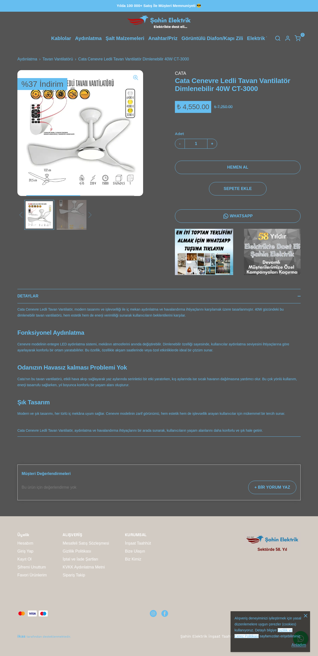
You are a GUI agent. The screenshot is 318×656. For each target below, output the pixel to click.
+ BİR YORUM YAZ (272, 487)
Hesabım (25, 543)
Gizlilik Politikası (77, 551)
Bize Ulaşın (135, 551)
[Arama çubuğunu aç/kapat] (278, 38)
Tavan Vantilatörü (57, 59)
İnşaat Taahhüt (138, 543)
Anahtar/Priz (163, 38)
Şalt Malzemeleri (125, 38)
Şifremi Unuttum (31, 567)
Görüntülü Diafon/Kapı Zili (212, 38)
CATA (180, 73)
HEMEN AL (237, 167)
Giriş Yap (25, 551)
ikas (21, 636)
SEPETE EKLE (238, 189)
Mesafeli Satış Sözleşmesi (86, 543)
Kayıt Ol (24, 559)
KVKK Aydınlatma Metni (84, 567)
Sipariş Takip (74, 575)
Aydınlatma (88, 38)
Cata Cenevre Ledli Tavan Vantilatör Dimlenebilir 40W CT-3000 (133, 59)
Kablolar (61, 38)
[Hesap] (288, 38)
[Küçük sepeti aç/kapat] (298, 38)
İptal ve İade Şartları (80, 559)
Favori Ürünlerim (32, 575)
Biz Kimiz (133, 559)
